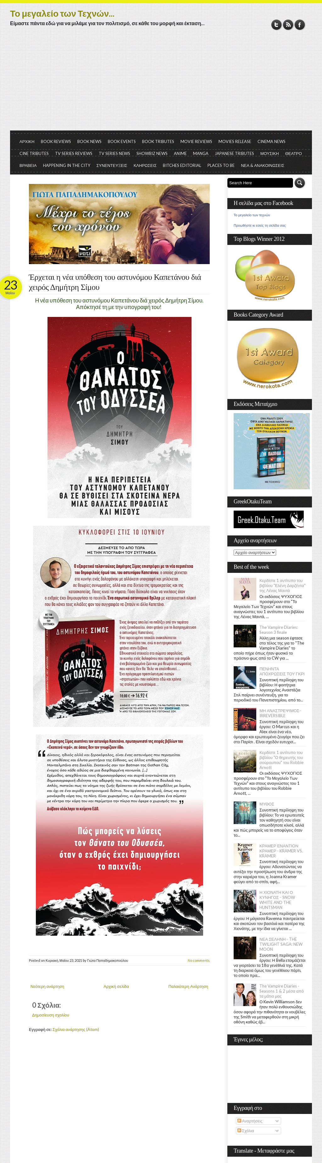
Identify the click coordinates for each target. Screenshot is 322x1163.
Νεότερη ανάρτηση (47, 986)
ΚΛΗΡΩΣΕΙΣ (145, 165)
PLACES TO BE (221, 165)
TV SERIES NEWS (114, 153)
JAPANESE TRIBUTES (234, 153)
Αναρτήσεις (250, 1120)
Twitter (276, 24)
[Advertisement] (161, 83)
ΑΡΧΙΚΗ (27, 141)
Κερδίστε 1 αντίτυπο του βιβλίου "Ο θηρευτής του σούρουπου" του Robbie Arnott (281, 760)
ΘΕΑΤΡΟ (293, 153)
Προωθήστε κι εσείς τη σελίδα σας (260, 225)
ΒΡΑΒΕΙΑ (28, 165)
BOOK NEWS (89, 141)
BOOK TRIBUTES (158, 141)
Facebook (300, 24)
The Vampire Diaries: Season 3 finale (278, 630)
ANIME (180, 153)
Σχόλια (245, 1130)
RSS (288, 24)
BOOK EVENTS (122, 141)
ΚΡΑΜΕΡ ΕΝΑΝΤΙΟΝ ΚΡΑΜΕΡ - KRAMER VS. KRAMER (281, 850)
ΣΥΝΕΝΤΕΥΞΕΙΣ (112, 165)
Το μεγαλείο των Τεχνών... (62, 13)
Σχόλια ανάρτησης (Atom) (76, 1029)
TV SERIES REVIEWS (73, 153)
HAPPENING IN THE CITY (66, 165)
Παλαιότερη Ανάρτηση (188, 986)
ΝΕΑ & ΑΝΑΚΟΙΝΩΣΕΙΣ (262, 165)
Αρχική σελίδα (116, 986)
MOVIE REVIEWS (196, 141)
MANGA (200, 153)
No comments (199, 960)
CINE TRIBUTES (34, 153)
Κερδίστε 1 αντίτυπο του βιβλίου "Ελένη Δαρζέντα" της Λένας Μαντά (282, 585)
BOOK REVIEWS (56, 141)
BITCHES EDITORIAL (182, 165)
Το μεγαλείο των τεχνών (252, 215)
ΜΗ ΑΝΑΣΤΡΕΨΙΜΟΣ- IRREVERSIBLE (280, 713)
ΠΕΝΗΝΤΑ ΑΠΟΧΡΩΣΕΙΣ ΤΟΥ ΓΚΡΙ (282, 671)
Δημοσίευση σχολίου (50, 1014)
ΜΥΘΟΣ (266, 803)
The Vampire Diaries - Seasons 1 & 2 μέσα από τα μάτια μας (281, 991)
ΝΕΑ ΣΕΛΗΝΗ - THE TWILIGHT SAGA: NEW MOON (281, 944)
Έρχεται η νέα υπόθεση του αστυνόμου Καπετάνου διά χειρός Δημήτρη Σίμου (115, 282)
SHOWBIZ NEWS (152, 153)
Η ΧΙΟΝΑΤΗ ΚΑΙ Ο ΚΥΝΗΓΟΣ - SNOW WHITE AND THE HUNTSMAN (277, 900)
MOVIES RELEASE (235, 141)
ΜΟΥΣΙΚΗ (269, 153)
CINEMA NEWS (272, 141)
